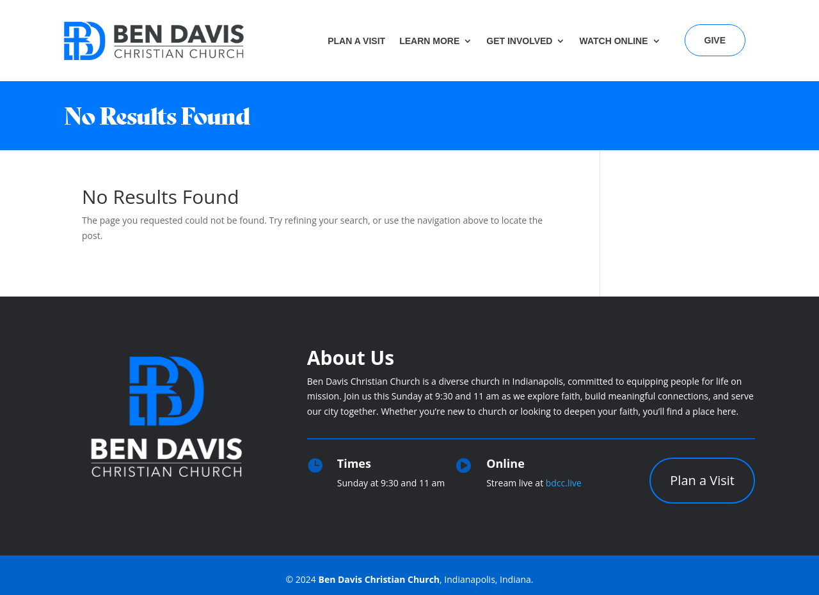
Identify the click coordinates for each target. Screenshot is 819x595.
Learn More (429, 41)
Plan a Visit (356, 41)
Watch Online (613, 41)
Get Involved (519, 41)
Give (715, 40)
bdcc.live (564, 483)
